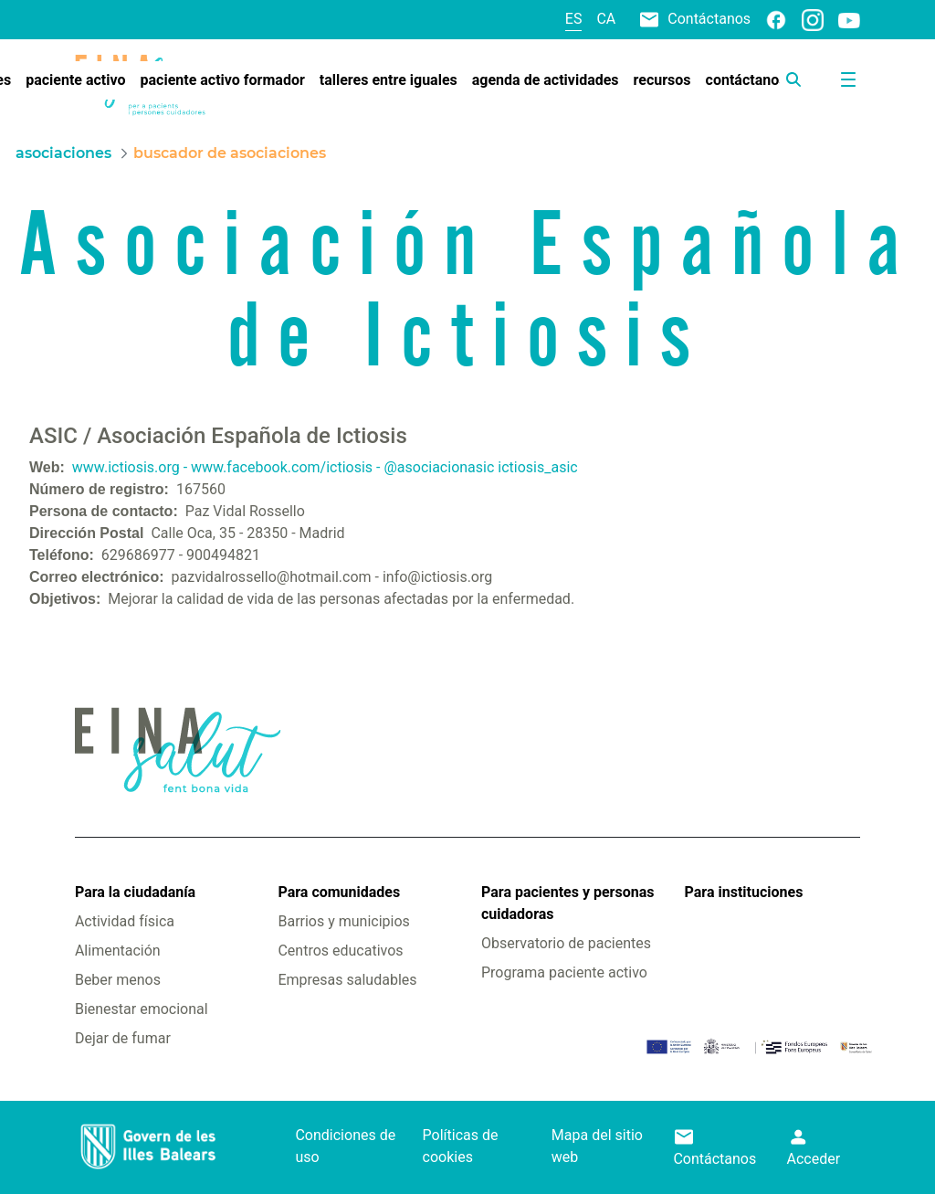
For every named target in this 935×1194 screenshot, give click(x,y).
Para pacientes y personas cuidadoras (567, 903)
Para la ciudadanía (135, 892)
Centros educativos (340, 950)
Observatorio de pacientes (566, 943)
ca (605, 18)
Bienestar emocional (141, 1009)
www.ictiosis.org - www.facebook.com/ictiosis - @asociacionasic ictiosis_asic (325, 467)
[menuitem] (75, 80)
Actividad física (124, 921)
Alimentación (118, 950)
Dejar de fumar (123, 1038)
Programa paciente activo (564, 972)
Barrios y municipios (343, 921)
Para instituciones (744, 892)
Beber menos (118, 979)
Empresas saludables (347, 979)
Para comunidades (339, 892)
